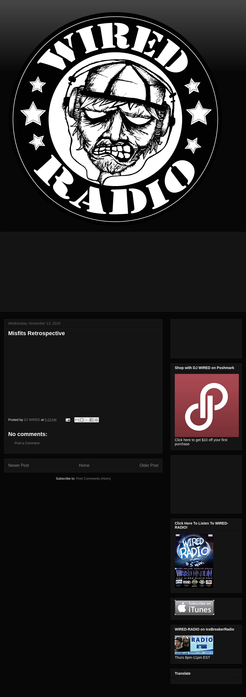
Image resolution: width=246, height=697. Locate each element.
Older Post (148, 465)
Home (84, 465)
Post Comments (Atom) (93, 478)
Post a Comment (27, 443)
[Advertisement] (127, 268)
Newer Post (18, 465)
